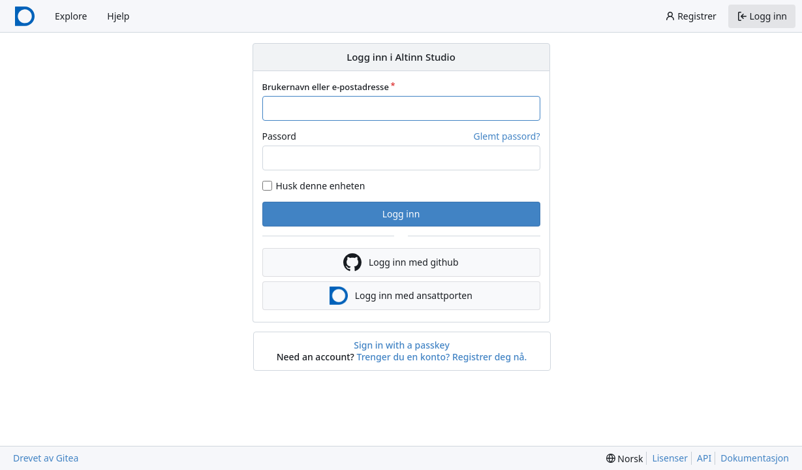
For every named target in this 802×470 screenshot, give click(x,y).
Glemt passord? (506, 136)
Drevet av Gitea (45, 458)
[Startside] (25, 16)
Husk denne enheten (320, 186)
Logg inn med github (400, 262)
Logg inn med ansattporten (401, 296)
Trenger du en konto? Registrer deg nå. (442, 357)
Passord (279, 136)
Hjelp (118, 16)
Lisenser (670, 458)
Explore (71, 16)
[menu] (624, 458)
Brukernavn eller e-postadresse (325, 87)
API (704, 458)
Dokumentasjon (754, 458)
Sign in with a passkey (402, 345)
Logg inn (401, 214)
